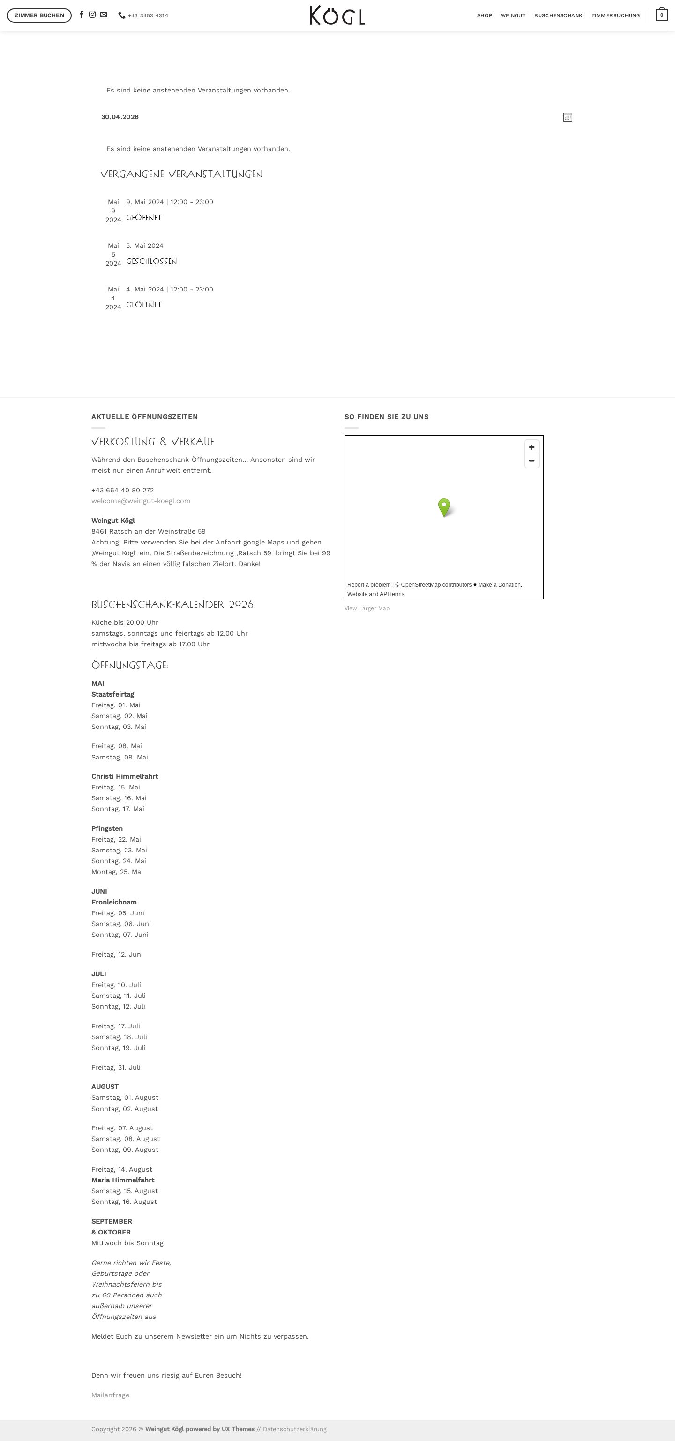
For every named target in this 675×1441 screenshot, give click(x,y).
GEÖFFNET (144, 217)
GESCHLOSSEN (151, 261)
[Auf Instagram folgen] (92, 15)
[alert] (338, 90)
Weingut (513, 15)
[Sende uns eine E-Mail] (103, 15)
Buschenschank (558, 15)
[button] (662, 15)
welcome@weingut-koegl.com (141, 501)
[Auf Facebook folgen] (81, 15)
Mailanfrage (110, 1395)
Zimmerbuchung (616, 15)
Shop (484, 15)
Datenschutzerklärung (295, 1429)
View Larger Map (367, 608)
